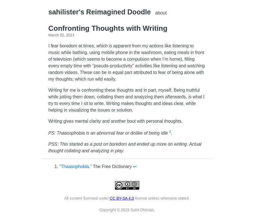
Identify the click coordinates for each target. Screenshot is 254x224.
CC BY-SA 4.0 (122, 198)
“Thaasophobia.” (76, 166)
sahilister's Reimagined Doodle (99, 12)
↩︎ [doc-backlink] (135, 166)
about (161, 13)
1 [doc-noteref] (170, 132)
